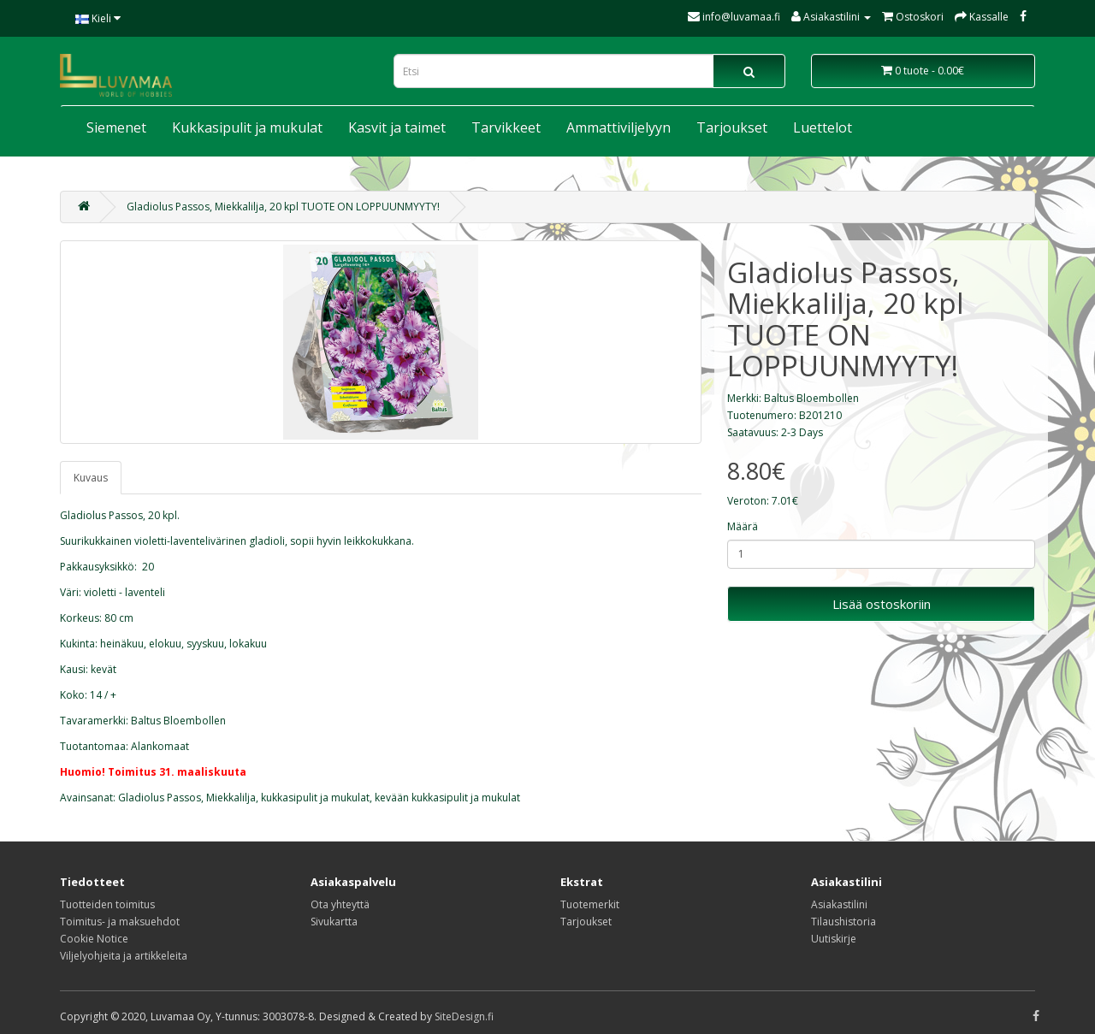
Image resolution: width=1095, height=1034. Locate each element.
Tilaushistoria (843, 921)
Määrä (742, 526)
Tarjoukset (731, 127)
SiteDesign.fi (464, 1016)
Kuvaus (91, 477)
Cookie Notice (94, 938)
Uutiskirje (833, 938)
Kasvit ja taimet (397, 127)
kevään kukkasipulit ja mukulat (447, 797)
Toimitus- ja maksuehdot (120, 921)
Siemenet (116, 127)
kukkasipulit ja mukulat (315, 797)
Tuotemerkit (589, 904)
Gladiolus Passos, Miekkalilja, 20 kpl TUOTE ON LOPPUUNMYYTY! (283, 206)
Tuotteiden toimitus (107, 904)
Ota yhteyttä (340, 904)
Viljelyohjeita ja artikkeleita (123, 955)
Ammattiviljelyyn (618, 127)
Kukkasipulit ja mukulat (247, 127)
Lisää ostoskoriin (881, 603)
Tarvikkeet (506, 127)
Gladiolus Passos (159, 797)
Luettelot (822, 127)
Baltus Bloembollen (811, 398)
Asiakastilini (839, 904)
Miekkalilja (231, 797)
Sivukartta (334, 921)
